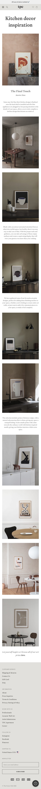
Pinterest (5, 742)
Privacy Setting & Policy (11, 703)
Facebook (5, 739)
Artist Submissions (9, 719)
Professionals (7, 713)
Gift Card (5, 679)
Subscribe (20, 771)
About (4, 693)
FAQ (3, 683)
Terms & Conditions (9, 699)
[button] (3, 7)
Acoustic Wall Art (8, 716)
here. (23, 655)
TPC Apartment (8, 722)
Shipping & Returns (9, 673)
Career (4, 726)
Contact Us (6, 676)
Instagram (5, 736)
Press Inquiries (7, 696)
